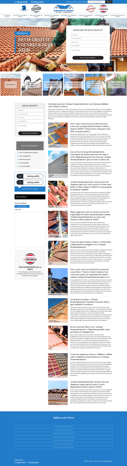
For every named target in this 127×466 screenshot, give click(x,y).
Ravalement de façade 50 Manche (118, 16)
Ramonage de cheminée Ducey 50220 (63, 440)
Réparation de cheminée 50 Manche (52, 16)
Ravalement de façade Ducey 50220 (63, 447)
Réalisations (22, 33)
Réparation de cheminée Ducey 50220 (63, 433)
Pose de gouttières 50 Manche (36, 16)
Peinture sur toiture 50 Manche (102, 16)
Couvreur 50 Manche (6, 16)
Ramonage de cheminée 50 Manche (86, 16)
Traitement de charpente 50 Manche (69, 16)
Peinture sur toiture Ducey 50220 (63, 444)
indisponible (21, 2)
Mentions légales (107, 461)
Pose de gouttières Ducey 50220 (63, 430)
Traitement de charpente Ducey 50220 (63, 437)
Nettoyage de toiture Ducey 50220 (63, 426)
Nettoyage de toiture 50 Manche (20, 16)
